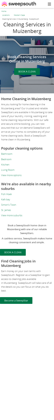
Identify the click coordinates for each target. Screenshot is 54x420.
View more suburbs (11, 215)
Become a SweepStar (16, 300)
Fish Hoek (6, 194)
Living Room (8, 169)
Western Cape (19, 15)
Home (3, 11)
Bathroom (6, 153)
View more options (11, 175)
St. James (6, 210)
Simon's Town (8, 204)
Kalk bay (5, 199)
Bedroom (6, 159)
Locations (6, 15)
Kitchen (5, 164)
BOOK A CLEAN (27, 71)
